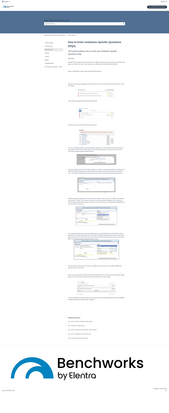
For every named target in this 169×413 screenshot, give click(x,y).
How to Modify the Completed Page (76, 325)
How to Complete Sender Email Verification (78, 338)
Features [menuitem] (47, 53)
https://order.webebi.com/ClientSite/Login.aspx (89, 71)
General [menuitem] (47, 56)
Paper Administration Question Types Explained (81, 299)
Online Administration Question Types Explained (111, 297)
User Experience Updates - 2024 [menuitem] (53, 66)
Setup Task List (72, 35)
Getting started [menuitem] (49, 46)
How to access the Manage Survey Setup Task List (79, 334)
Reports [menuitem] (47, 60)
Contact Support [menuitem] (49, 42)
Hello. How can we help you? (57, 20)
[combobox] (83, 23)
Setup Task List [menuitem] (49, 49)
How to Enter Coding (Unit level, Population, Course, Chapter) (82, 329)
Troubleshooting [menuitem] (49, 63)
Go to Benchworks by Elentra (157, 7)
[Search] (123, 23)
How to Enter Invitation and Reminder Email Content (80, 321)
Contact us (164, 1)
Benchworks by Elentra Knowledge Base (54, 35)
